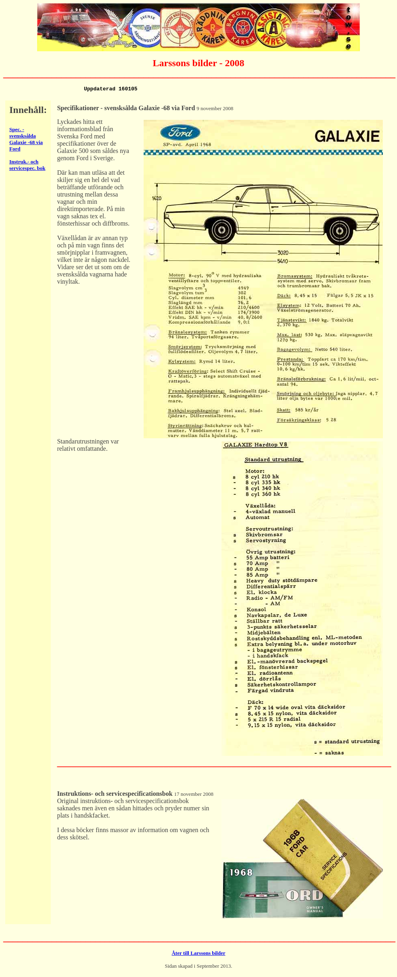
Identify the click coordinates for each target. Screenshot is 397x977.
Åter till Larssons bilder (198, 954)
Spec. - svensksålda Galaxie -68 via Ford (26, 140)
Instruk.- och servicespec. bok (27, 166)
